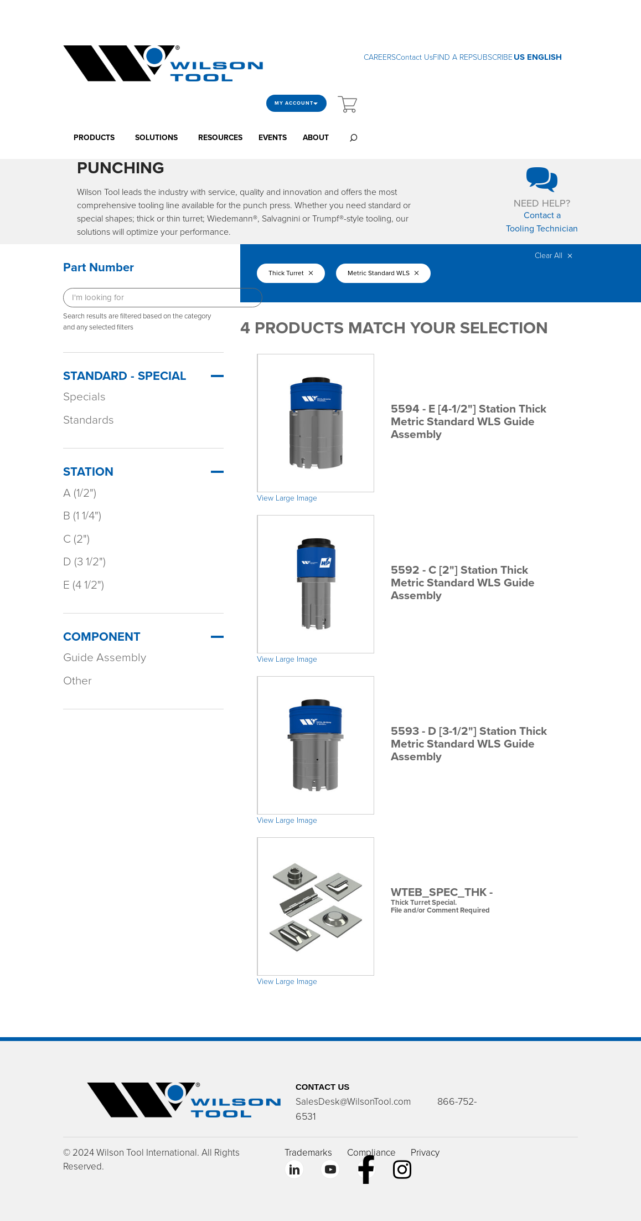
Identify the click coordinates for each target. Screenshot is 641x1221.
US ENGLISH (538, 57)
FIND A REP (453, 57)
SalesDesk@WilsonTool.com (353, 1101)
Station (88, 472)
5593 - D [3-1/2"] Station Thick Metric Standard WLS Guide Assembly (469, 744)
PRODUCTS (94, 137)
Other (77, 681)
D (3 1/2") (84, 562)
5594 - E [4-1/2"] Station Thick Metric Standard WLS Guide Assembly (468, 421)
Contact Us (414, 57)
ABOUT (316, 137)
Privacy (425, 1152)
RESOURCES (220, 137)
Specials (84, 397)
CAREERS (380, 57)
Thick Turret (290, 273)
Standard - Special (125, 376)
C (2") (76, 539)
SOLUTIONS (156, 137)
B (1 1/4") (82, 516)
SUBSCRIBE (493, 57)
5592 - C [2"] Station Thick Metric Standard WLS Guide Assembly (463, 582)
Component (102, 637)
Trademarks (308, 1152)
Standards (88, 420)
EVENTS (273, 137)
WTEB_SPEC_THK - (476, 900)
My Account (296, 103)
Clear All (553, 255)
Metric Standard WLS (383, 273)
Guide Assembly (104, 657)
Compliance (371, 1152)
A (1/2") (79, 493)
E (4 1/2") (83, 585)
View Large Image (287, 498)
